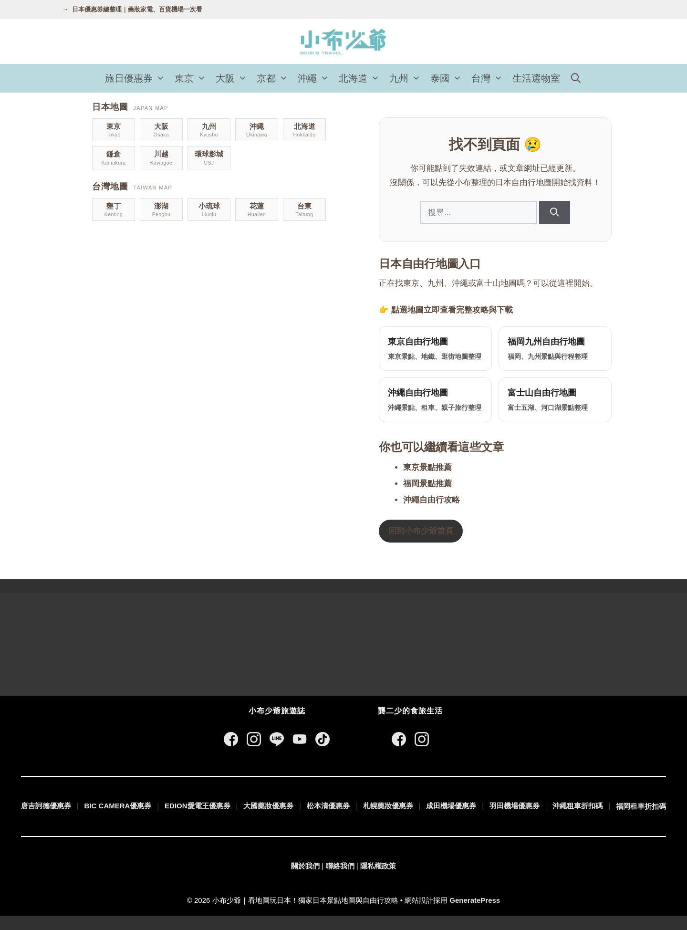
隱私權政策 (378, 866)
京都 (275, 78)
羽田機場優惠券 (514, 806)
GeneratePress (474, 900)
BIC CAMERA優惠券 (118, 806)
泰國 (448, 78)
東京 (193, 78)
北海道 (362, 78)
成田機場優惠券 (451, 806)
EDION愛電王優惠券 (197, 806)
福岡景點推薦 (427, 483)
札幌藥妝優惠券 (388, 806)
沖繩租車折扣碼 (577, 806)
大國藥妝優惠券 (268, 806)
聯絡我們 (340, 866)
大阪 (234, 78)
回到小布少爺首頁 (420, 530)
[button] (161, 78)
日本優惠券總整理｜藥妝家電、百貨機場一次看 (137, 9)
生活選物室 (536, 78)
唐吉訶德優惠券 (46, 806)
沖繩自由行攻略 (431, 499)
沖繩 (316, 78)
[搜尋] (554, 212)
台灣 (489, 78)
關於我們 (305, 866)
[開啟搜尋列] (576, 78)
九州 (407, 78)
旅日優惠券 (137, 78)
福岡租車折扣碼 (641, 806)
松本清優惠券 (328, 806)
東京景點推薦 (427, 467)
